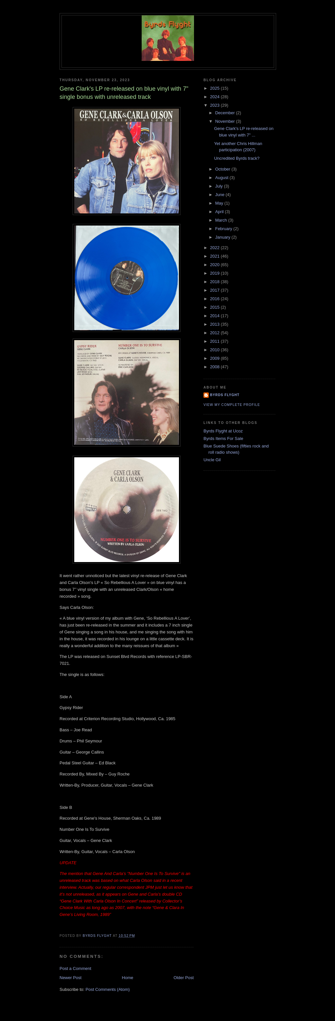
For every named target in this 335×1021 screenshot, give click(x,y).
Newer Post (70, 977)
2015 (215, 307)
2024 (215, 96)
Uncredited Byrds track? (236, 158)
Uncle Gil (212, 459)
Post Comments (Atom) (108, 989)
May (219, 203)
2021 (215, 256)
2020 (215, 264)
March (221, 220)
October (223, 169)
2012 (215, 332)
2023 (215, 105)
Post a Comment (75, 968)
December (225, 112)
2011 (215, 341)
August (222, 177)
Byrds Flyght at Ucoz (223, 430)
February (224, 228)
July (219, 186)
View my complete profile (231, 405)
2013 (215, 324)
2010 (215, 349)
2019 (215, 273)
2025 (215, 88)
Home (127, 977)
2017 (215, 290)
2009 (215, 358)
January (223, 237)
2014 (215, 315)
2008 (215, 366)
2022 (215, 247)
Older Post (184, 977)
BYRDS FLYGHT (224, 395)
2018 (215, 281)
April (220, 211)
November (225, 121)
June (220, 194)
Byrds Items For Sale (223, 438)
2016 (215, 298)
